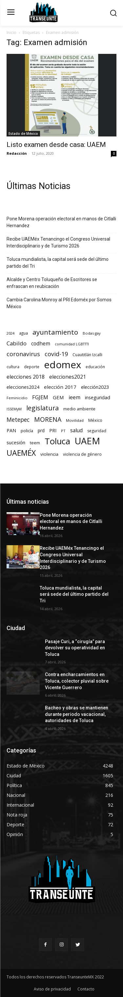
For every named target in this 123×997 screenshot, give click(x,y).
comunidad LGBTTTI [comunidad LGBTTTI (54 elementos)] (72, 343)
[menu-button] (11, 13)
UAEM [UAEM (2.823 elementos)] (87, 440)
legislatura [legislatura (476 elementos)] (42, 407)
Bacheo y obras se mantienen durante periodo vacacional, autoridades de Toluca (76, 714)
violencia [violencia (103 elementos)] (49, 454)
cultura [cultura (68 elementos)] (13, 366)
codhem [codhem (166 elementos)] (40, 343)
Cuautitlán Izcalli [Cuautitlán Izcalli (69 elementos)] (87, 354)
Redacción (17, 153)
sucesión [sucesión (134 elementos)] (16, 442)
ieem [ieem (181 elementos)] (74, 397)
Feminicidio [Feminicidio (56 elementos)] (17, 397)
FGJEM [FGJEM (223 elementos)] (40, 397)
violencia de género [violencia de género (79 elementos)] (82, 454)
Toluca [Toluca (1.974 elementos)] (57, 441)
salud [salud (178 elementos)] (76, 430)
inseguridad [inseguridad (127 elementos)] (97, 397)
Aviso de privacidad (52, 989)
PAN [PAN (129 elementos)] (11, 430)
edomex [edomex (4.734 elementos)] (62, 364)
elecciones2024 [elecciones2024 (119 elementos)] (23, 387)
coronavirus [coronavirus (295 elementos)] (23, 354)
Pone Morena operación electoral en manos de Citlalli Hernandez (61, 222)
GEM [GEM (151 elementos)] (58, 397)
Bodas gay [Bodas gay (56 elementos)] (92, 333)
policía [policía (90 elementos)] (27, 431)
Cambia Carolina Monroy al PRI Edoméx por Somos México (59, 303)
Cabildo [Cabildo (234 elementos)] (17, 343)
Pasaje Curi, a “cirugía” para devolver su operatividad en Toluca (75, 648)
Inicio (11, 32)
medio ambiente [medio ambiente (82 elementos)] (79, 409)
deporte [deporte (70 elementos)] (31, 366)
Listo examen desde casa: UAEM (56, 145)
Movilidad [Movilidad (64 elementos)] (75, 420)
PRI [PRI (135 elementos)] (52, 430)
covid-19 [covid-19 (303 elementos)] (56, 354)
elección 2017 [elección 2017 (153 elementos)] (60, 387)
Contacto (85, 989)
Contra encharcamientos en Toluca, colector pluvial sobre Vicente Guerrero (77, 681)
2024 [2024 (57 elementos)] (10, 333)
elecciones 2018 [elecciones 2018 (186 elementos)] (26, 376)
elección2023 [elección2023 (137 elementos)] (95, 387)
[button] (113, 13)
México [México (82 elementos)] (95, 420)
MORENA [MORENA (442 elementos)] (47, 419)
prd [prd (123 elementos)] (41, 430)
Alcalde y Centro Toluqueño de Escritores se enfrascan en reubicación (52, 283)
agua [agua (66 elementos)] (23, 333)
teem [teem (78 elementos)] (35, 443)
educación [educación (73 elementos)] (95, 367)
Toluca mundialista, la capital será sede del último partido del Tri (58, 263)
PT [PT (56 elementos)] (63, 430)
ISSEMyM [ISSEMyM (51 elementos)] (14, 409)
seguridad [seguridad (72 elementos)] (96, 431)
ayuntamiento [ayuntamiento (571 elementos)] (55, 332)
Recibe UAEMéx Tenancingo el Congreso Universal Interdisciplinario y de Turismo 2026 (58, 242)
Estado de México (23, 133)
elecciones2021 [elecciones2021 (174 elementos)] (67, 376)
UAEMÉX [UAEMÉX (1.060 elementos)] (21, 453)
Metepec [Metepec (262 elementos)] (18, 419)
